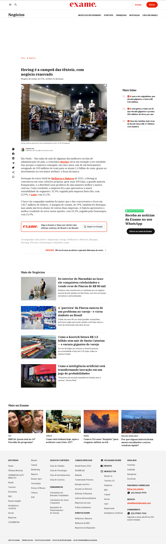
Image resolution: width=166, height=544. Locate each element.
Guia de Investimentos (60, 475)
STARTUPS (108, 15)
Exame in (108, 476)
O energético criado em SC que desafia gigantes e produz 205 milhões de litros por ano (141, 111)
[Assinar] (138, 5)
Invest (11, 513)
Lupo (66, 242)
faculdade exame (112, 460)
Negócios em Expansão (85, 528)
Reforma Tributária (83, 493)
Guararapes (45, 242)
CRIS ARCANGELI (150, 15)
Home (23, 58)
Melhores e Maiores (77, 239)
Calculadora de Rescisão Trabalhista (59, 494)
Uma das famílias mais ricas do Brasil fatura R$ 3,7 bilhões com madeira (141, 124)
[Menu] (10, 5)
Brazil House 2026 (83, 466)
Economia (12, 492)
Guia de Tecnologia (58, 470)
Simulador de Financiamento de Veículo (56, 510)
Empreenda (109, 508)
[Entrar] (152, 5)
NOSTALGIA (134, 15)
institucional (14, 540)
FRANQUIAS (121, 15)
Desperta (108, 485)
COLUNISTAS (13, 522)
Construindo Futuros (84, 480)
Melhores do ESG (82, 523)
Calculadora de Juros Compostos (59, 501)
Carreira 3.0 (109, 480)
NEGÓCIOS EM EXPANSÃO (89, 15)
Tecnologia (36, 483)
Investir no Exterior (83, 489)
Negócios (16, 14)
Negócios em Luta (83, 503)
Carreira (12, 487)
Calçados (58, 242)
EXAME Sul (80, 470)
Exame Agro (36, 479)
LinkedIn (131, 469)
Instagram (131, 474)
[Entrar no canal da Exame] (141, 231)
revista (108, 466)
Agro (106, 504)
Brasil (10, 482)
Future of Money (38, 488)
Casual (34, 465)
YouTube (131, 465)
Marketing (35, 469)
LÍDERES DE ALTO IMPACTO (16, 476)
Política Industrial (83, 507)
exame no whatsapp (134, 211)
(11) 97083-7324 (138, 513)
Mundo (34, 460)
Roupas (93, 239)
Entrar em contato (135, 489)
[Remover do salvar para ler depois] (13, 176)
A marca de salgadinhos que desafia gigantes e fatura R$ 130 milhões (141, 99)
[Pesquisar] (16, 5)
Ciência (34, 492)
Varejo (62, 239)
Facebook (131, 479)
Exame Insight (14, 501)
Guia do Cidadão (57, 466)
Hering (64, 161)
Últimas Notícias (15, 470)
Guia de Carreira (57, 480)
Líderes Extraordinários (85, 498)
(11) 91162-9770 (138, 493)
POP (33, 497)
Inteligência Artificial (13, 506)
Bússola (78, 475)
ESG (10, 496)
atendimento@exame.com (139, 503)
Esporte (34, 474)
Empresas (53, 239)
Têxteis (34, 242)
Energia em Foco (82, 484)
